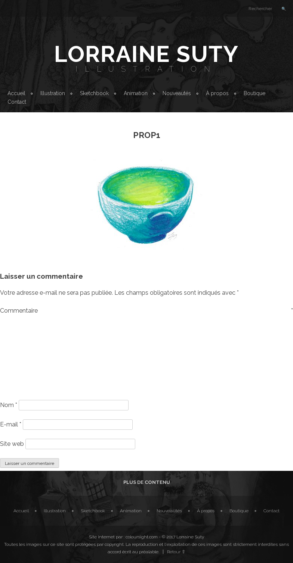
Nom (8, 405)
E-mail (10, 424)
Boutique (254, 93)
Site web (12, 443)
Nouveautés (177, 93)
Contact (16, 102)
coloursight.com (142, 536)
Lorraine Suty (146, 54)
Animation (136, 93)
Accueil (16, 93)
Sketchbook (94, 93)
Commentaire (146, 310)
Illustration (146, 69)
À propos (217, 93)
